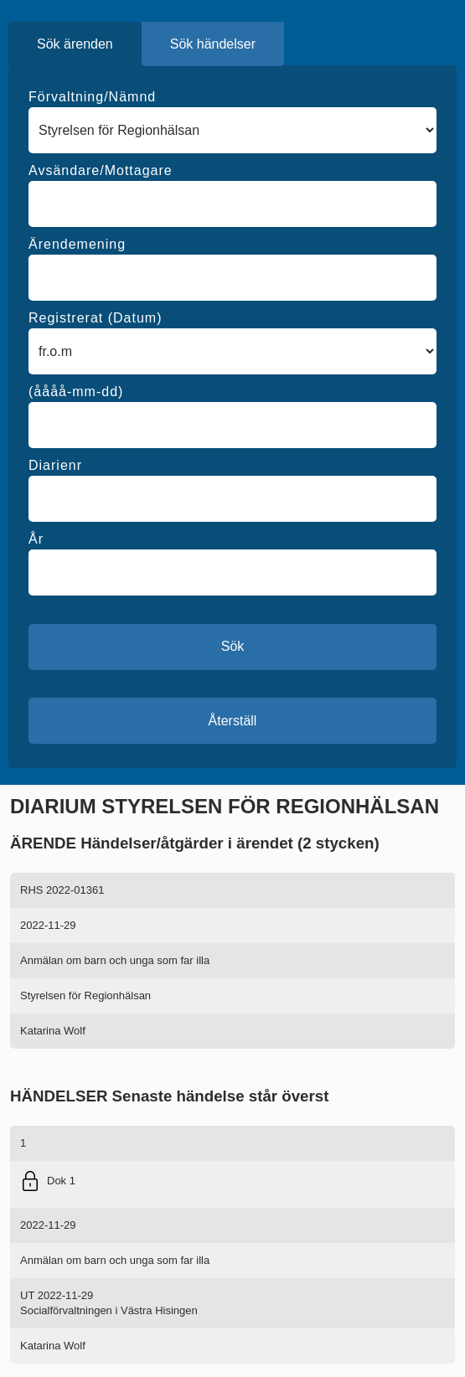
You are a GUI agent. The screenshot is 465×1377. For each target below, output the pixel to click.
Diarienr (55, 465)
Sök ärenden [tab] (75, 44)
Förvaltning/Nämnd (92, 97)
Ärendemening (77, 244)
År (36, 539)
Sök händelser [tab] (213, 44)
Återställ (233, 721)
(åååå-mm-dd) (75, 391)
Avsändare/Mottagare (100, 170)
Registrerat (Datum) (95, 318)
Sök (233, 646)
